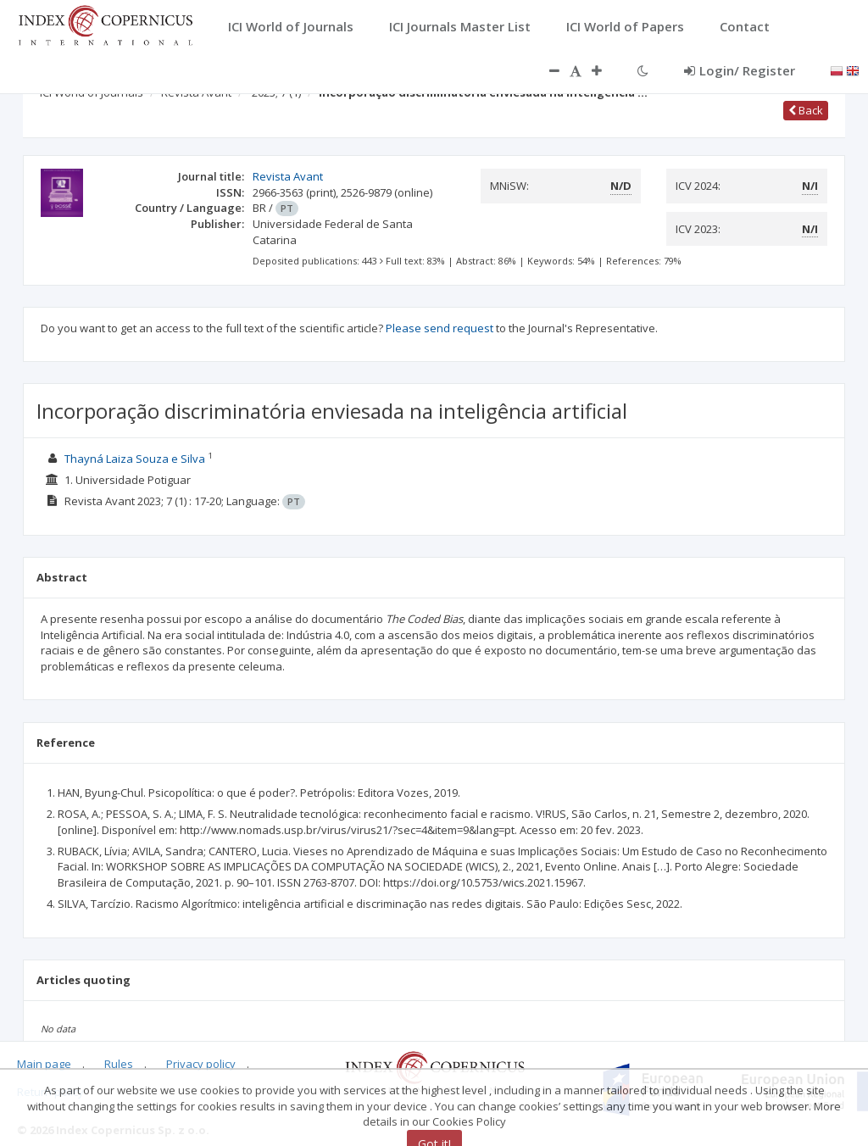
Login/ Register (739, 70)
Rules (118, 1063)
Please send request (439, 328)
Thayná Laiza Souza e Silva (134, 458)
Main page (44, 1063)
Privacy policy (201, 1063)
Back (805, 110)
